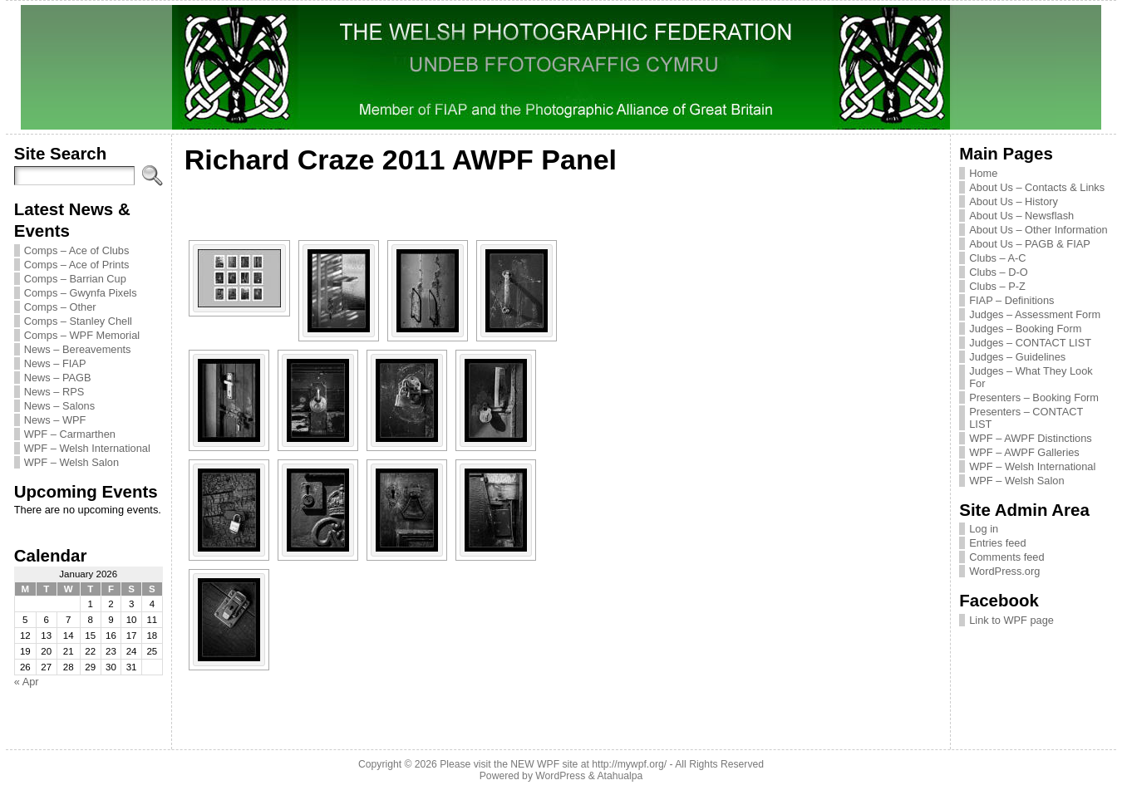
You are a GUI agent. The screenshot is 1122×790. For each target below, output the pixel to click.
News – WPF (55, 420)
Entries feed (997, 543)
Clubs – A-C (997, 258)
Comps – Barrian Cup (75, 278)
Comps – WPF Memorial (82, 335)
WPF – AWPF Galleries (1024, 452)
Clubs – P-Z (997, 286)
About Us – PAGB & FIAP (1029, 244)
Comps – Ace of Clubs (77, 250)
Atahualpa (619, 776)
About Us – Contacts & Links (1037, 187)
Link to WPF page (1011, 620)
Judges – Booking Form (1025, 328)
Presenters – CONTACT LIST (1026, 417)
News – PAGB (57, 377)
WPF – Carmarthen (70, 434)
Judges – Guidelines (1017, 357)
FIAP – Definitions (1011, 300)
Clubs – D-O (998, 272)
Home (983, 173)
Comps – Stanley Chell (78, 321)
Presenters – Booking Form (1034, 397)
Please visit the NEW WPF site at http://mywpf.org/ (553, 764)
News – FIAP (55, 363)
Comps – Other (60, 307)
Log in (983, 529)
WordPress (560, 776)
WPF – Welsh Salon (71, 462)
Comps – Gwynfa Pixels (80, 293)
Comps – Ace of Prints (77, 264)
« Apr (26, 681)
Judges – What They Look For (1030, 377)
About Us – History (1013, 201)
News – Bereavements (77, 349)
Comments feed (1006, 557)
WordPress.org (1004, 571)
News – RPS (54, 391)
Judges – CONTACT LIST (1030, 342)
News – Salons (59, 406)
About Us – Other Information (1038, 229)
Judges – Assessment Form (1034, 314)
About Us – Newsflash (1021, 215)
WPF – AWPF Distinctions (1030, 438)
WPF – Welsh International (87, 448)
